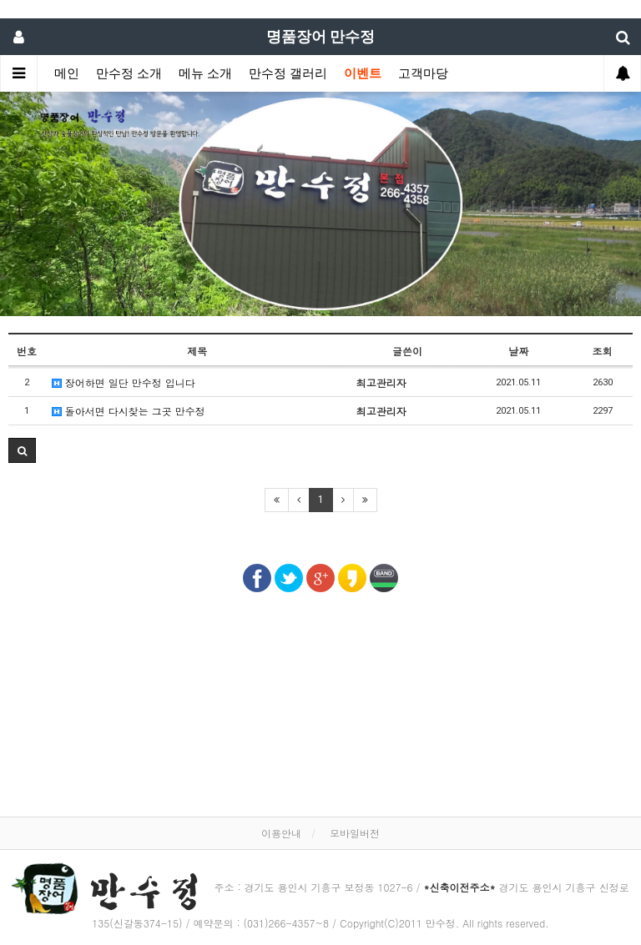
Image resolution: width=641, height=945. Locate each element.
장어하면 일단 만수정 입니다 (123, 382)
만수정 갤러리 (288, 73)
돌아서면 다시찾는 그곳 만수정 (128, 411)
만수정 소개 (129, 73)
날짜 (518, 351)
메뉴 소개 (205, 73)
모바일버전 (355, 833)
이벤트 (362, 73)
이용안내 (281, 833)
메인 (66, 73)
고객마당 (423, 73)
